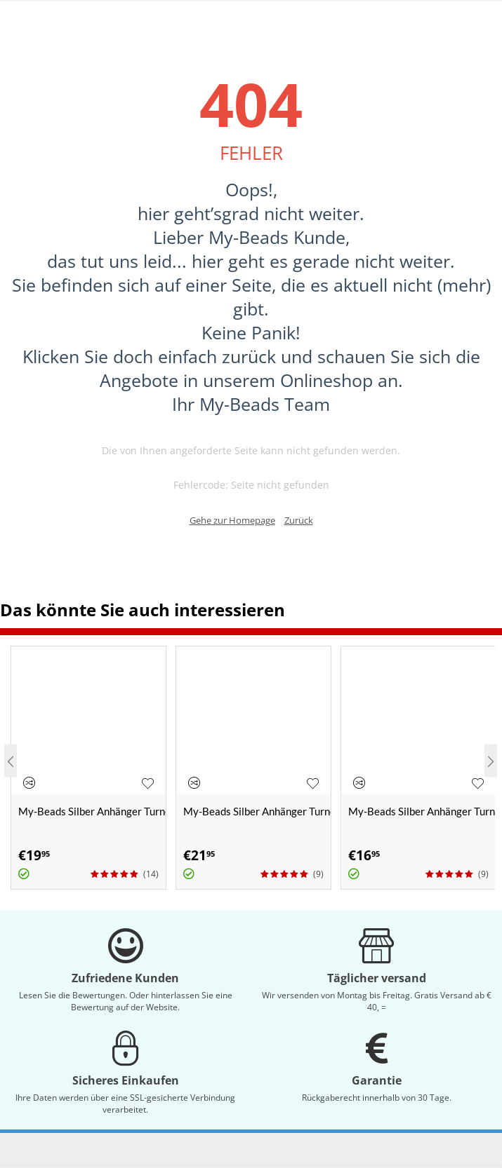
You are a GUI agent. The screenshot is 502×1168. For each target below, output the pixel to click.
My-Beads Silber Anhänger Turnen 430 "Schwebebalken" (92, 811)
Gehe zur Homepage (232, 520)
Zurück (298, 520)
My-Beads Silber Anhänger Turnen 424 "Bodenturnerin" (422, 811)
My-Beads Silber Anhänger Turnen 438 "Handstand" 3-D (257, 811)
